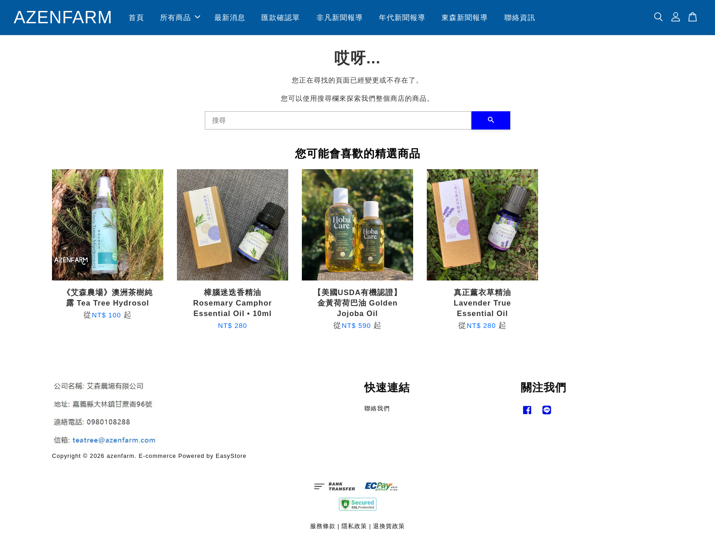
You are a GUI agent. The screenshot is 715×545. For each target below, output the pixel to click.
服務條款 (323, 526)
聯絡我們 (377, 408)
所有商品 (180, 17)
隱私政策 (354, 526)
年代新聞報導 (402, 17)
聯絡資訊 (519, 17)
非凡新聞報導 (339, 17)
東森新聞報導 (465, 17)
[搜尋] (338, 120)
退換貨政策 (389, 526)
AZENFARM (63, 17)
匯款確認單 (280, 17)
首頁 (136, 17)
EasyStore (231, 455)
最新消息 (229, 17)
